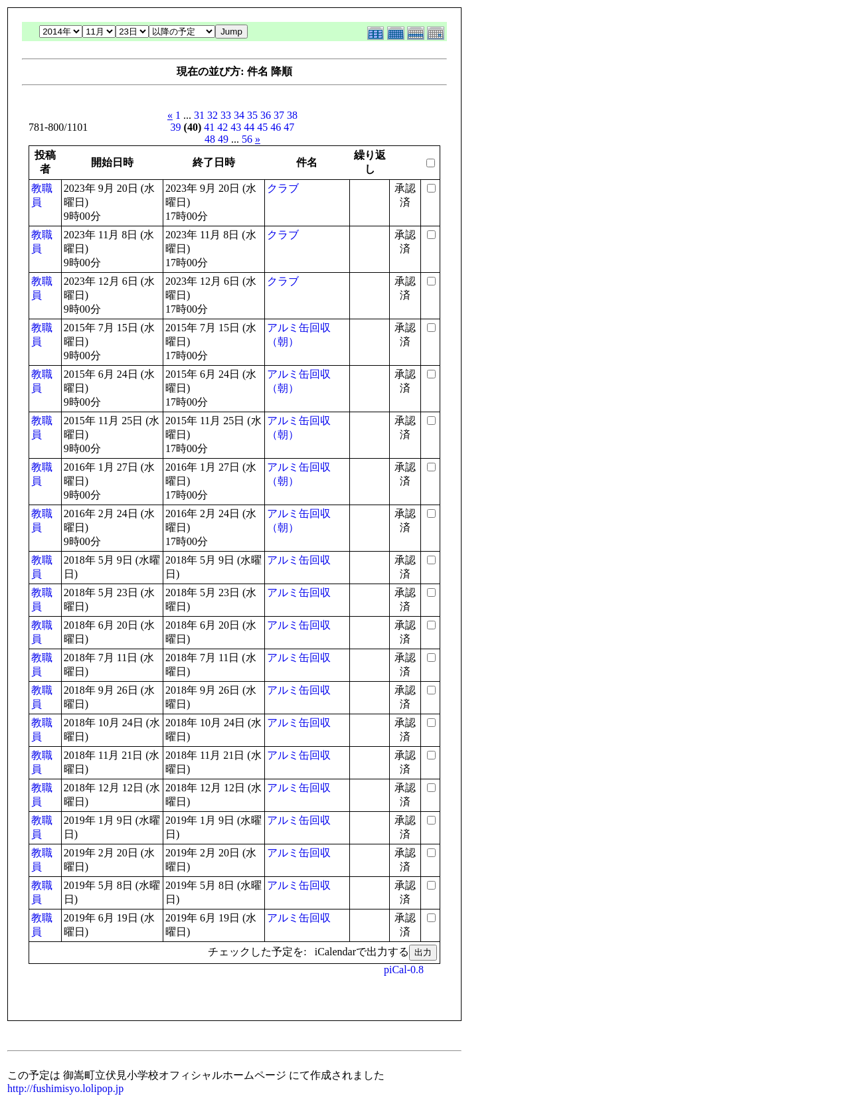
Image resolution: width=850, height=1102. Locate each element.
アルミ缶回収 (299, 560)
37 (279, 115)
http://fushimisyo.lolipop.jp (65, 1088)
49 (223, 139)
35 (252, 115)
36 (265, 115)
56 (247, 139)
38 (292, 115)
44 (249, 127)
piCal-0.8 (404, 969)
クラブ (283, 188)
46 (275, 127)
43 (235, 127)
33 (225, 115)
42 (222, 127)
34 (239, 115)
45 (262, 127)
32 (212, 115)
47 (289, 127)
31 (199, 115)
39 (176, 127)
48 (210, 139)
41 (209, 127)
